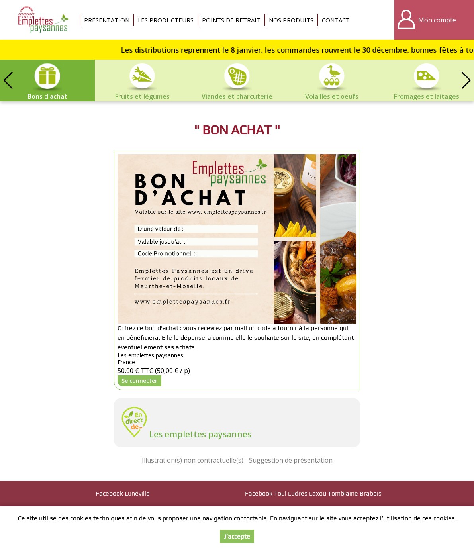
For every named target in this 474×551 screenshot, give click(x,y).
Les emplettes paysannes (200, 434)
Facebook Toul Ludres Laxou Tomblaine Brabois (313, 493)
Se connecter (139, 380)
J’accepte (237, 536)
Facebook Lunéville (123, 493)
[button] (466, 80)
